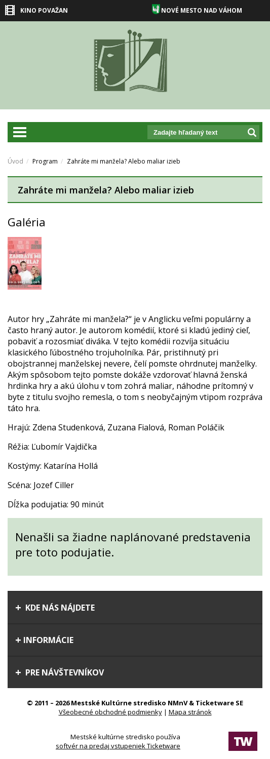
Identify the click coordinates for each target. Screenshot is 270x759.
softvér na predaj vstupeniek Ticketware (118, 745)
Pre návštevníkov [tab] (59, 672)
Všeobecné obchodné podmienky (110, 711)
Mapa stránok (190, 711)
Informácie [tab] (44, 640)
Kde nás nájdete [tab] (55, 607)
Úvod (15, 161)
